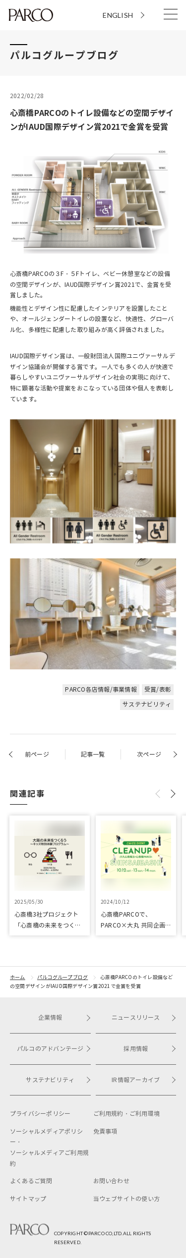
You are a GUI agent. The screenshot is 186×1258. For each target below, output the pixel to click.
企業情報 (64, 1017)
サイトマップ (28, 1199)
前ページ (37, 754)
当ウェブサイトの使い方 (126, 1199)
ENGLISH (118, 15)
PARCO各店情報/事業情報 (100, 689)
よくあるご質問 (31, 1181)
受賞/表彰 (157, 689)
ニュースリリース (144, 1017)
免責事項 (105, 1131)
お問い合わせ (111, 1181)
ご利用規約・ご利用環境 (126, 1113)
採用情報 (150, 1048)
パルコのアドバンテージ (54, 1048)
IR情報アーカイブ (144, 1080)
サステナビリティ (147, 704)
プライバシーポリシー (40, 1113)
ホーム (17, 977)
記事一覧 (93, 754)
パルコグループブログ (62, 977)
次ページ (149, 754)
